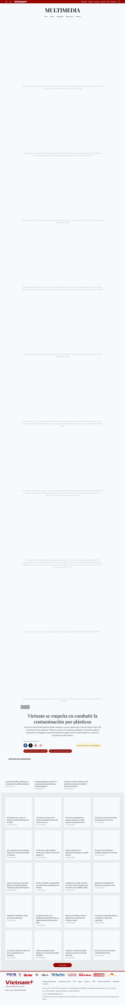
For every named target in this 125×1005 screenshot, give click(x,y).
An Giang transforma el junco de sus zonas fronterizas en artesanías (18, 952)
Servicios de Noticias (104, 981)
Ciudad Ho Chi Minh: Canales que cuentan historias (17, 916)
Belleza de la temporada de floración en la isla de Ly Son (105, 884)
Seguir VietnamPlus (83, 745)
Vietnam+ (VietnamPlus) (21, 1)
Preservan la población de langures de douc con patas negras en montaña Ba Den (75, 820)
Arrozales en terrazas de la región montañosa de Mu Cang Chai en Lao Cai (47, 820)
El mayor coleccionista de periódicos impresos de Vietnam (106, 851)
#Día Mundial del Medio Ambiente (35, 751)
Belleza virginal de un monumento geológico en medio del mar (76, 852)
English (90, 2)
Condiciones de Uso (64, 981)
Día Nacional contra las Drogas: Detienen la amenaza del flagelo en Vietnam (18, 852)
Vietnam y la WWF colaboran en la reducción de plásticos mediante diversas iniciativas (76, 784)
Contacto (45, 984)
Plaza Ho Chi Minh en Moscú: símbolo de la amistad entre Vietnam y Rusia (75, 917)
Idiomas (87, 981)
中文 (108, 1)
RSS (74, 981)
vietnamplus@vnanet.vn (55, 994)
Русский (113, 1)
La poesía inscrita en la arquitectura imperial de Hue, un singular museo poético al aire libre (47, 919)
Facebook (25, 745)
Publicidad (116, 981)
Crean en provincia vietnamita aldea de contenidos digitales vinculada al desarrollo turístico (18, 885)
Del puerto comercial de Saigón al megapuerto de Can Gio (106, 819)
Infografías (60, 16)
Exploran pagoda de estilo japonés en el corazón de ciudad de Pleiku (47, 952)
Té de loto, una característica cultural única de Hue (105, 951)
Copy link (41, 745)
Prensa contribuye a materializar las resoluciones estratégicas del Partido (47, 885)
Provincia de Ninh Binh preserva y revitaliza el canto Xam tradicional (106, 917)
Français (96, 2)
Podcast (78, 16)
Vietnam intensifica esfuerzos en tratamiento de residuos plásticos (17, 783)
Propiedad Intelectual (49, 981)
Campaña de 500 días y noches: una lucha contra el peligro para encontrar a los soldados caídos (76, 885)
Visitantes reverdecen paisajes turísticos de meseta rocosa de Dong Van (76, 952)
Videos (52, 16)
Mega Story (69, 16)
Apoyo (80, 981)
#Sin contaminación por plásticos (60, 751)
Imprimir (36, 745)
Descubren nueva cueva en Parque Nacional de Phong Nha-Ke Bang (18, 820)
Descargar (62, 965)
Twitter (31, 745)
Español (103, 2)
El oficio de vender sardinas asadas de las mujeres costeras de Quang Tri (47, 852)
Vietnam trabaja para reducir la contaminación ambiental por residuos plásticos (46, 784)
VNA (93, 981)
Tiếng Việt (84, 2)
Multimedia (62, 10)
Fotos (46, 16)
